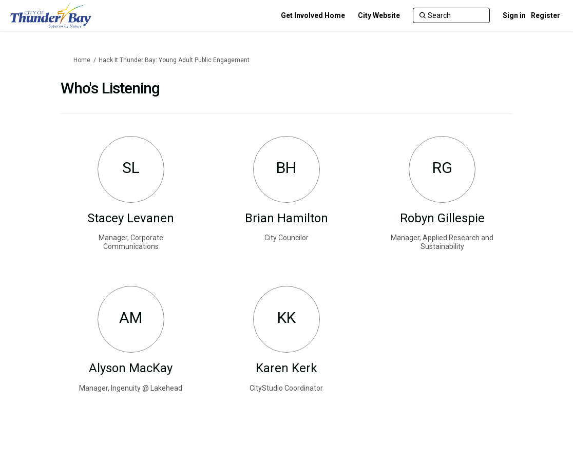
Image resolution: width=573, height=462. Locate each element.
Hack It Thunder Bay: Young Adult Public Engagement (174, 60)
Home (81, 60)
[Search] (451, 15)
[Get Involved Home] (313, 15)
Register (545, 15)
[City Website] (379, 15)
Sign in (514, 15)
